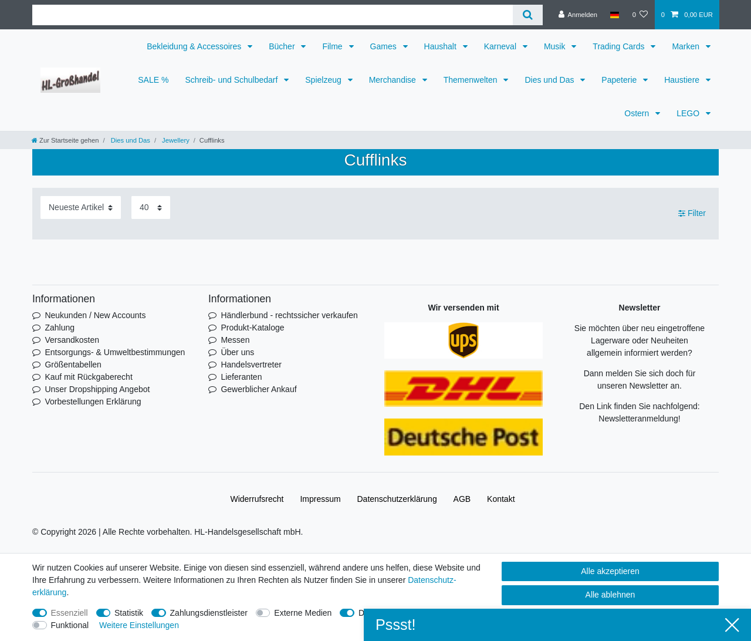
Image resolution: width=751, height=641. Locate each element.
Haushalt (441, 46)
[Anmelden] (578, 14)
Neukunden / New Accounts (95, 315)
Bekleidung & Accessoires (195, 46)
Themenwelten (472, 80)
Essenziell (69, 613)
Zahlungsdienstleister (209, 613)
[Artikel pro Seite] (150, 207)
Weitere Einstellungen (139, 625)
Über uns (237, 352)
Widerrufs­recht (256, 499)
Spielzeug (324, 80)
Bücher (283, 46)
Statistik (128, 613)
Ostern (637, 113)
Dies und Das (550, 80)
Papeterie (620, 80)
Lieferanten (241, 377)
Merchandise (393, 80)
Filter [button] (692, 213)
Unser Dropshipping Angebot (97, 389)
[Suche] (528, 15)
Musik (555, 46)
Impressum (320, 499)
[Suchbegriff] (272, 15)
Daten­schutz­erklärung (397, 499)
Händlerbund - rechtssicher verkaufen (289, 315)
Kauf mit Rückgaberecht (88, 377)
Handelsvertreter (251, 364)
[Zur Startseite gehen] (65, 140)
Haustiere (683, 80)
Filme (333, 46)
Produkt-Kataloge (252, 327)
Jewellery (175, 140)
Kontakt (501, 499)
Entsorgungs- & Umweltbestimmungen (115, 352)
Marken (687, 46)
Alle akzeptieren (610, 571)
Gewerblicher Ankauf (258, 389)
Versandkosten (72, 340)
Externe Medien (302, 613)
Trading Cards (620, 46)
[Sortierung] (80, 207)
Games (384, 46)
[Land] (614, 14)
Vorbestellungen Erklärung (93, 401)
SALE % (153, 80)
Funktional (70, 625)
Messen (235, 340)
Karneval (501, 46)
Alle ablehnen (610, 594)
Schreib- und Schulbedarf (232, 80)
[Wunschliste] (639, 14)
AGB (462, 499)
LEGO (689, 113)
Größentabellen (73, 364)
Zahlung (60, 327)
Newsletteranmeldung (638, 418)
